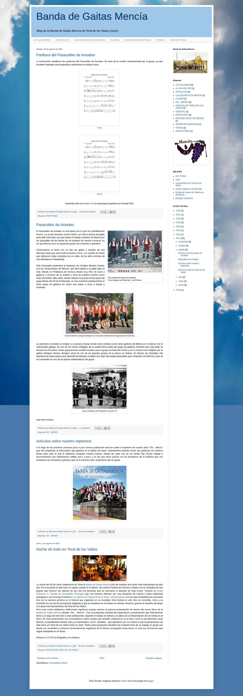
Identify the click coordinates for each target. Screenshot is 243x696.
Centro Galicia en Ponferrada (189, 189)
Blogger (150, 681)
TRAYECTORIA (178, 40)
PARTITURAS (52, 216)
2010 (178, 290)
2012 (178, 234)
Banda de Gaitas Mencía (92, 16)
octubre (182, 246)
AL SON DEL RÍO (183, 88)
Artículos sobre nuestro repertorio (63, 441)
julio (181, 277)
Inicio (102, 658)
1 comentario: (85, 428)
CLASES (114, 40)
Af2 (48, 637)
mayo (181, 281)
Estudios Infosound (184, 198)
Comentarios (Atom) (58, 663)
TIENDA (160, 40)
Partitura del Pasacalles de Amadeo (65, 55)
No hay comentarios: (88, 212)
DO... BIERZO (52, 432)
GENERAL (180, 111)
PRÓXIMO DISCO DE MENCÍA (190, 118)
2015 (178, 222)
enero (181, 285)
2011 (178, 238)
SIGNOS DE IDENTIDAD (137, 40)
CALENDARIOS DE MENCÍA (89, 40)
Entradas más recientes (47, 658)
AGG (178, 180)
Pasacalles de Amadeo (55, 225)
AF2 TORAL (181, 176)
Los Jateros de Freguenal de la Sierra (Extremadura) (98, 597)
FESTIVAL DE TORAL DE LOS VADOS (62, 650)
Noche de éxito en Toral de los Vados (66, 549)
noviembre (183, 241)
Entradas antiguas (154, 658)
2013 (178, 230)
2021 (178, 214)
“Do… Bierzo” (77, 612)
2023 (178, 210)
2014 (178, 226)
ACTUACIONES (42, 40)
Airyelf (123, 681)
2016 (178, 218)
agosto (182, 249)
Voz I (99, 127)
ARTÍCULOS (62, 40)
